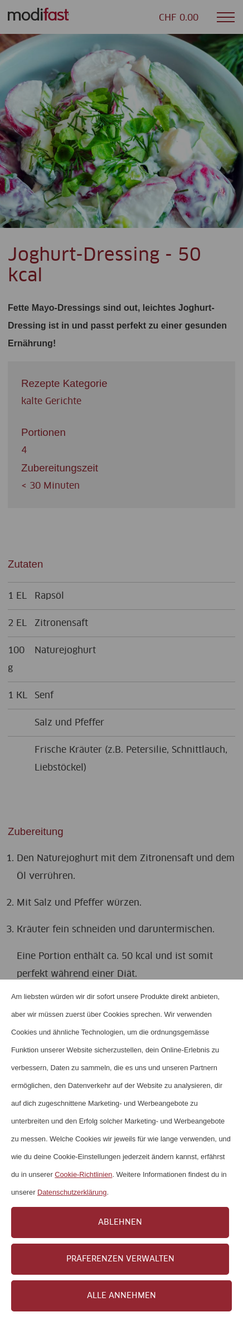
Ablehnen (120, 1222)
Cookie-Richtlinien (83, 1174)
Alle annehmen (121, 1296)
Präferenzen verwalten (120, 1259)
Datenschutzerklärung (71, 1192)
